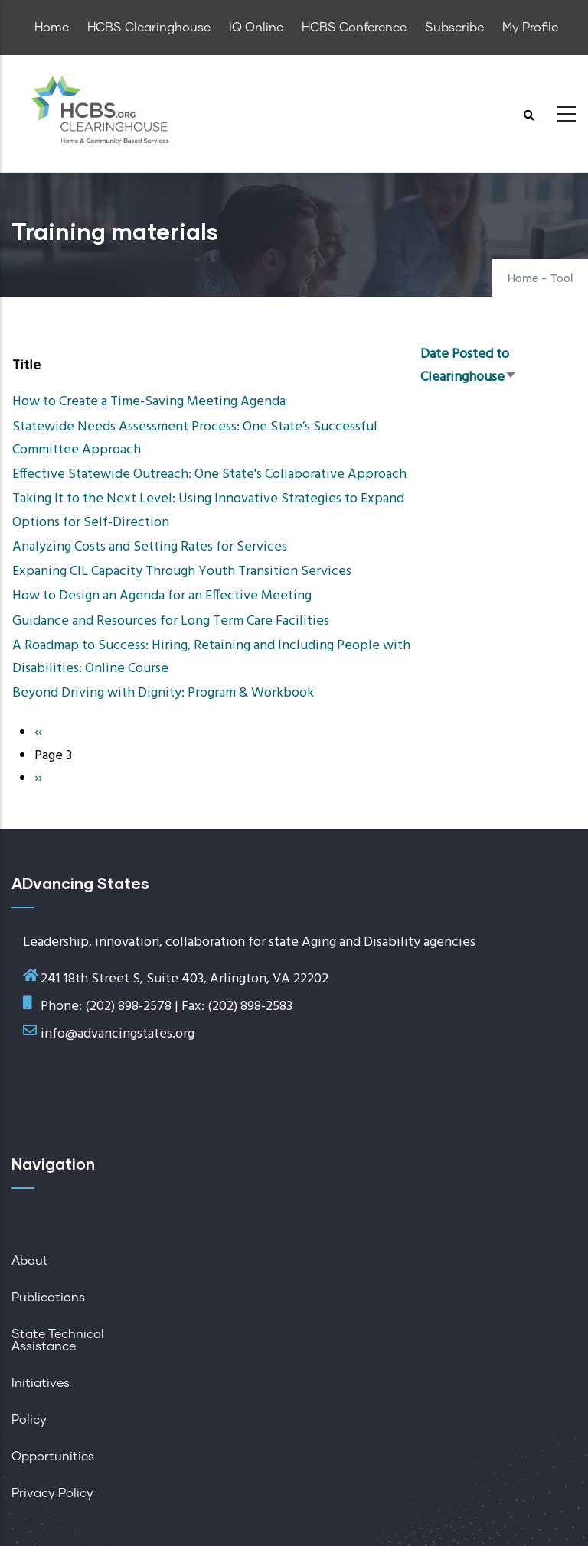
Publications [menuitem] (48, 1297)
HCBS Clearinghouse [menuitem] (149, 27)
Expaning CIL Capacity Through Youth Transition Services (181, 571)
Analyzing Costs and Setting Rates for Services (149, 547)
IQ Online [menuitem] (256, 27)
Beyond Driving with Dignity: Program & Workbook (163, 693)
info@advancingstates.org (117, 1034)
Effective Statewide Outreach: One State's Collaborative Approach (209, 474)
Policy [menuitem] (29, 1420)
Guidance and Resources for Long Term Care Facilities (170, 621)
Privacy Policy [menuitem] (52, 1493)
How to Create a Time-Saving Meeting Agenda (149, 402)
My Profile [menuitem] (530, 27)
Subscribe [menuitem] (454, 27)
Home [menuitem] (51, 27)
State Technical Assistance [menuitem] (57, 1340)
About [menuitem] (29, 1261)
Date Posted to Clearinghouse (468, 365)
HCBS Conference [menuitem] (354, 27)
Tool (561, 279)
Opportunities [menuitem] (52, 1456)
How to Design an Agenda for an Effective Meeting (162, 596)
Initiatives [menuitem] (40, 1383)
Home (523, 279)
